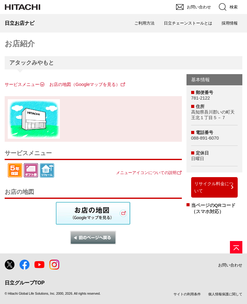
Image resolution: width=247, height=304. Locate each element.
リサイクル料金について (213, 187)
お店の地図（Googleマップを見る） (84, 84)
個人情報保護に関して (225, 294)
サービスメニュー (22, 84)
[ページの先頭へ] (236, 247)
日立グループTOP (25, 282)
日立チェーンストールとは (188, 23)
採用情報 (230, 23)
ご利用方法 (144, 23)
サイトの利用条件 (187, 294)
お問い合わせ (230, 265)
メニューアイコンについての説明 (146, 172)
